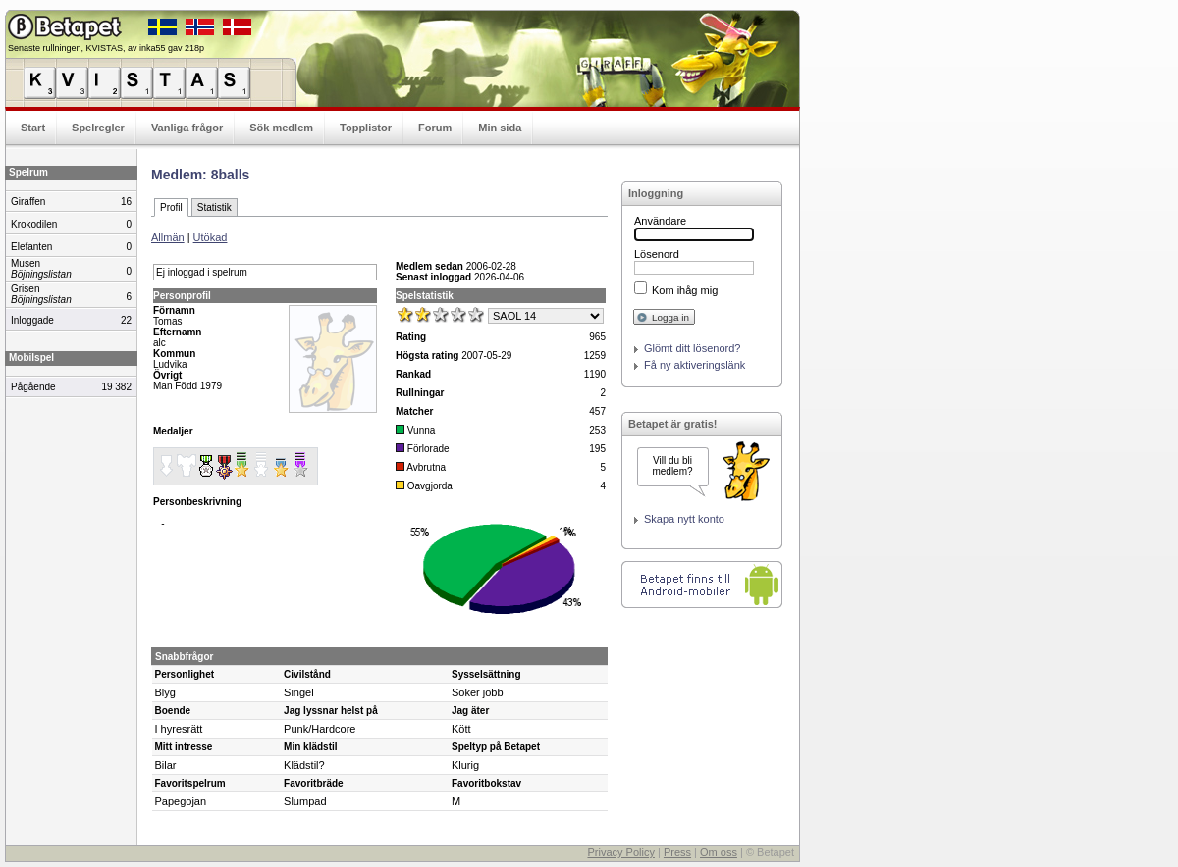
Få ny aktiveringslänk (694, 365)
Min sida (499, 127)
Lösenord (656, 254)
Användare (660, 221)
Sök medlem (281, 127)
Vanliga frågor (187, 127)
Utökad (210, 237)
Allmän (168, 237)
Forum (435, 127)
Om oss (718, 852)
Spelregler (98, 127)
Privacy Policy (620, 852)
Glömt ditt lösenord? (692, 348)
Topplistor (366, 127)
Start (33, 127)
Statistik (214, 207)
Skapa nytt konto (684, 519)
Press (677, 852)
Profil (171, 207)
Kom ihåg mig (685, 290)
